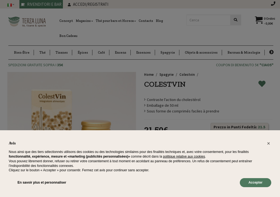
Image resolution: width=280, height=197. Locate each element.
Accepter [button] (255, 182)
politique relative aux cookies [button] (184, 156)
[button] (268, 143)
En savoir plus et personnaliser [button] (42, 182)
